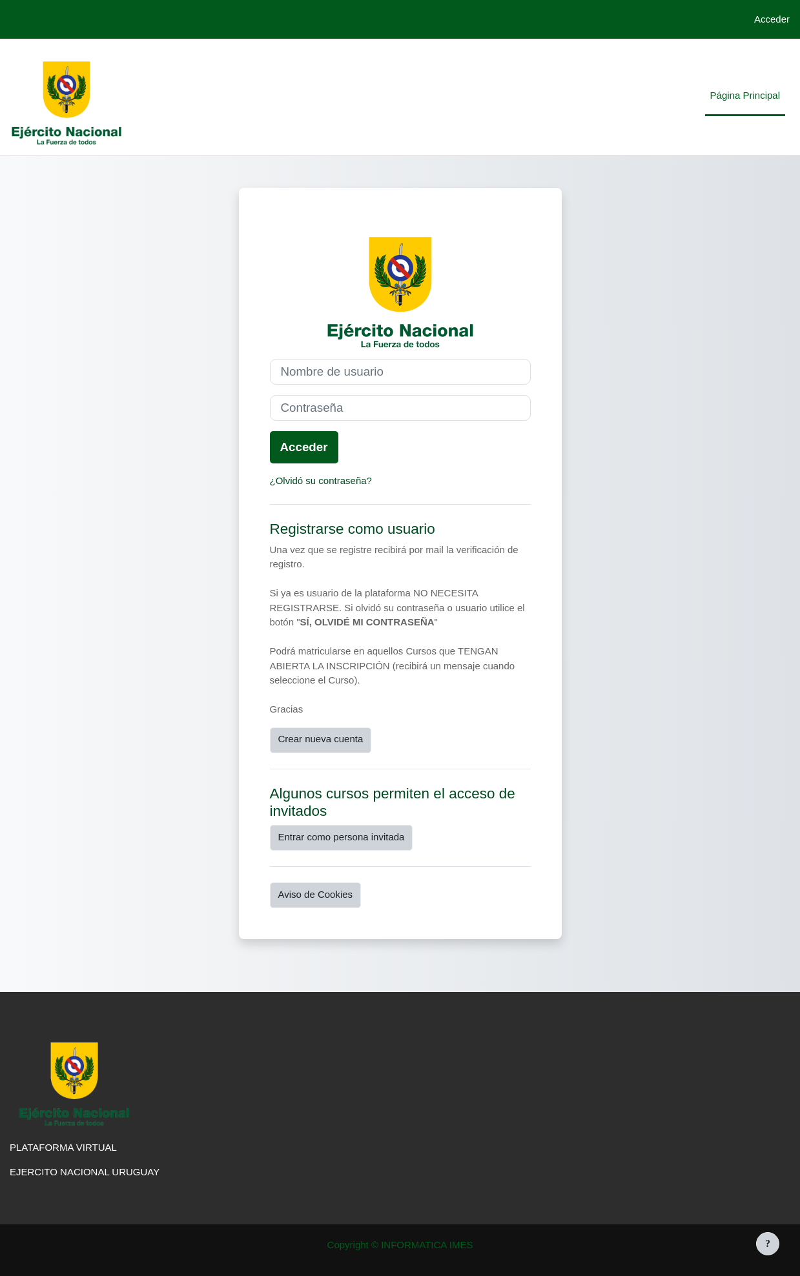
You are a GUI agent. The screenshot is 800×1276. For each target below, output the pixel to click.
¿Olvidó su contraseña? (321, 480)
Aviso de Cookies (315, 894)
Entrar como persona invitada (341, 836)
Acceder (772, 19)
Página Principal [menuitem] (745, 95)
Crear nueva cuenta (321, 738)
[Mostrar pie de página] (767, 1243)
